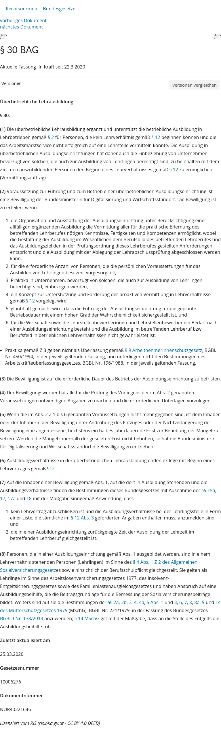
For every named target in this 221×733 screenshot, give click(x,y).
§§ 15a (208, 490)
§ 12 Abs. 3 (82, 518)
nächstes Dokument (21, 27)
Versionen (11, 83)
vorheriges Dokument (23, 20)
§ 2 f (52, 137)
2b (124, 602)
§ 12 (155, 137)
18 (29, 498)
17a (12, 498)
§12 (51, 468)
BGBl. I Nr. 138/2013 (21, 618)
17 (2, 498)
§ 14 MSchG (87, 618)
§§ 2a (113, 602)
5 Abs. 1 (154, 602)
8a (196, 602)
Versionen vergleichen (194, 85)
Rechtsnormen (21, 8)
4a (141, 602)
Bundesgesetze (59, 8)
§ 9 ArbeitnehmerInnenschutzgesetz (163, 350)
